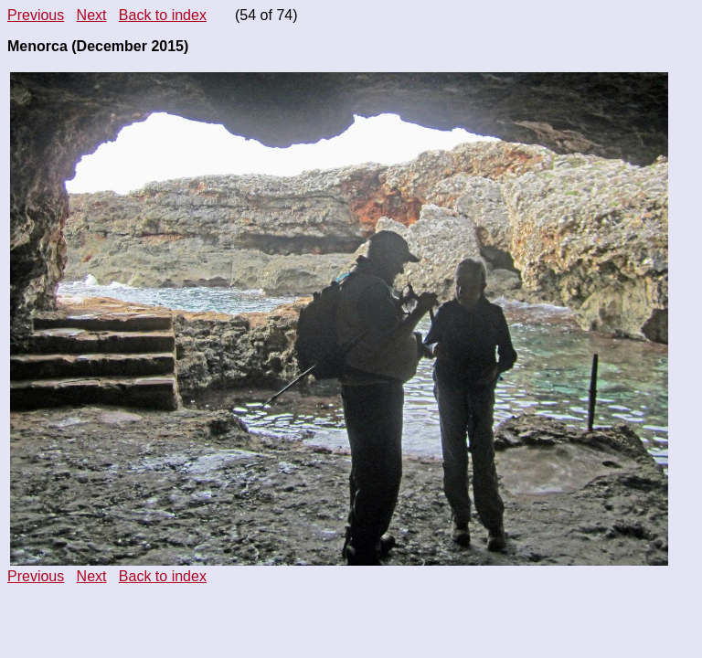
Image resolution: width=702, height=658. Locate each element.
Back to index (163, 15)
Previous (35, 15)
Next (92, 15)
